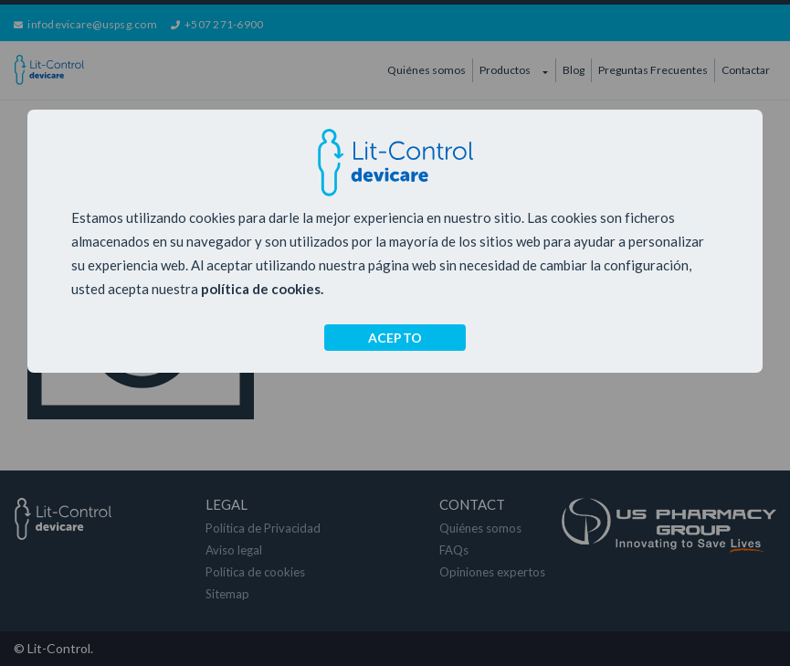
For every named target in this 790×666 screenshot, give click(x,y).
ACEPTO (395, 337)
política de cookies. (262, 288)
